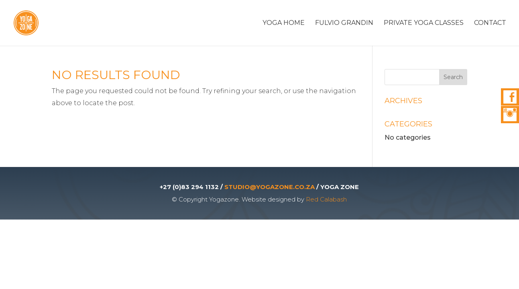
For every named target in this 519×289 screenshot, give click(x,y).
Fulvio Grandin (344, 23)
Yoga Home (284, 23)
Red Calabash (326, 199)
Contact (490, 23)
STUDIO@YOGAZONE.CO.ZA (269, 187)
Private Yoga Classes (424, 23)
